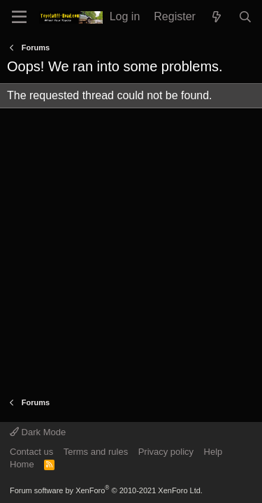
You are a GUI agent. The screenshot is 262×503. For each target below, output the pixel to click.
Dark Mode (38, 432)
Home (22, 464)
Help (213, 451)
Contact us (31, 451)
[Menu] (19, 17)
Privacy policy (166, 451)
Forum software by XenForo (106, 490)
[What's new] (217, 17)
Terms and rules (96, 451)
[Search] (245, 17)
